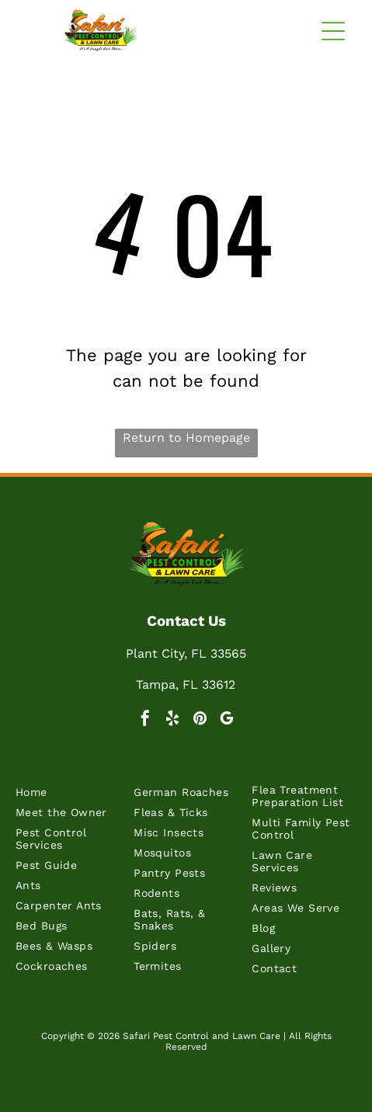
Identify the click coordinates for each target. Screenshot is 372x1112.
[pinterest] (199, 720)
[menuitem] (68, 796)
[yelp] (172, 720)
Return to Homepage (186, 437)
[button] (333, 31)
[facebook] (145, 720)
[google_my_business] (226, 720)
